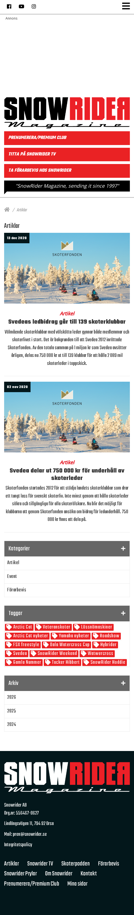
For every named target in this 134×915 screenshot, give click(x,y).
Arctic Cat (22, 627)
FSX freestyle (25, 644)
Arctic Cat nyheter (30, 636)
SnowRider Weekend (57, 653)
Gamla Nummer (26, 662)
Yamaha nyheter (73, 636)
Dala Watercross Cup (69, 644)
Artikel (13, 563)
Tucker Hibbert (65, 662)
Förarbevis (16, 590)
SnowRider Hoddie (107, 662)
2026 (11, 697)
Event (12, 577)
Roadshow (109, 636)
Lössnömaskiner (96, 627)
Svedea (19, 653)
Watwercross (100, 653)
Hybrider (108, 644)
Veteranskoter (56, 627)
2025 (11, 711)
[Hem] (7, 210)
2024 (11, 725)
